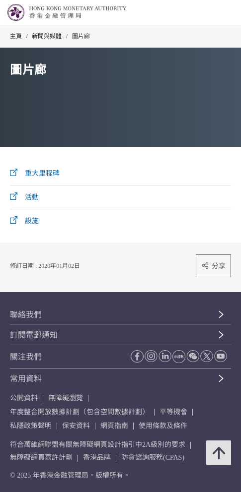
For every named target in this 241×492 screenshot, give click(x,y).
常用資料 (26, 378)
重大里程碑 (42, 173)
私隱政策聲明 (31, 426)
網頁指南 (114, 426)
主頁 (16, 36)
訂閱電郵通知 (34, 335)
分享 (213, 265)
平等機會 (173, 412)
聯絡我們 (26, 314)
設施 (32, 221)
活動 (32, 197)
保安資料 (76, 426)
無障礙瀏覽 (65, 398)
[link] (208, 12)
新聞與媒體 (47, 36)
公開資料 (24, 398)
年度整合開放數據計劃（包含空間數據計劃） (79, 412)
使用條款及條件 (163, 426)
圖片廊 (81, 36)
